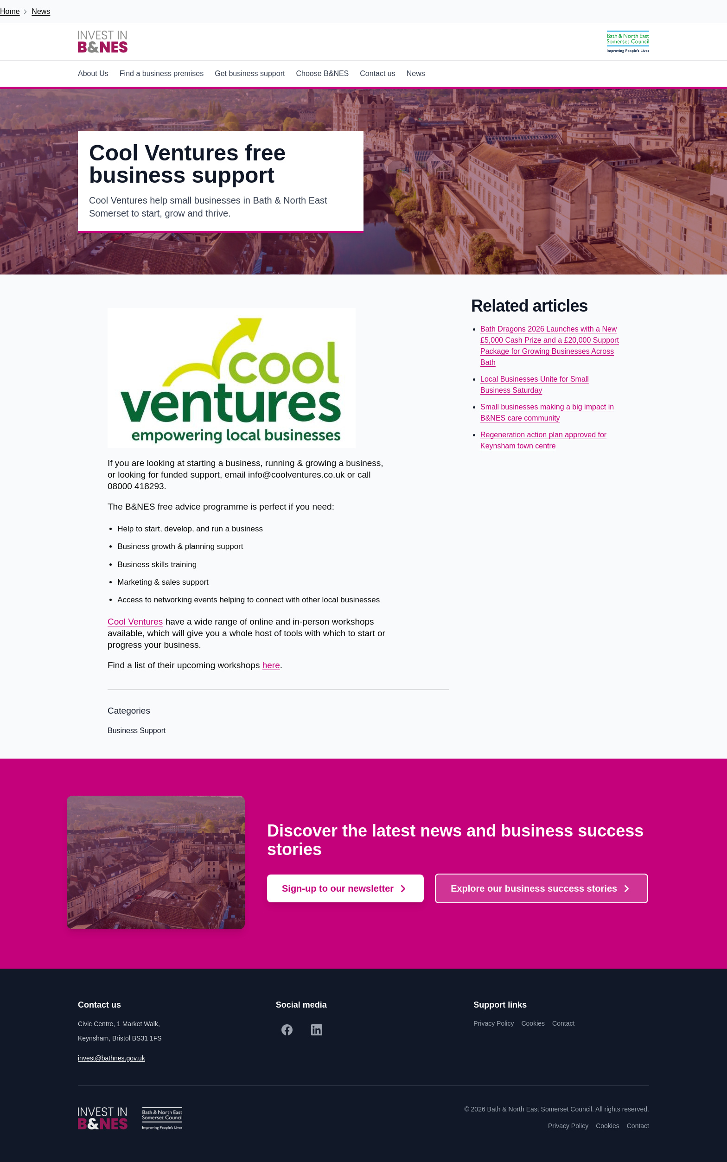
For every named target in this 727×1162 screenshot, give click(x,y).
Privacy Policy (493, 1023)
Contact (563, 1023)
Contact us (377, 73)
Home (10, 11)
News (41, 11)
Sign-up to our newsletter (338, 888)
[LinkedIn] (317, 1030)
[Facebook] (287, 1030)
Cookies (533, 1023)
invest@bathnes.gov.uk (111, 1058)
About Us (93, 73)
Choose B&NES (322, 73)
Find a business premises (162, 73)
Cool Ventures (135, 621)
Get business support (250, 73)
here (271, 665)
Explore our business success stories (534, 888)
